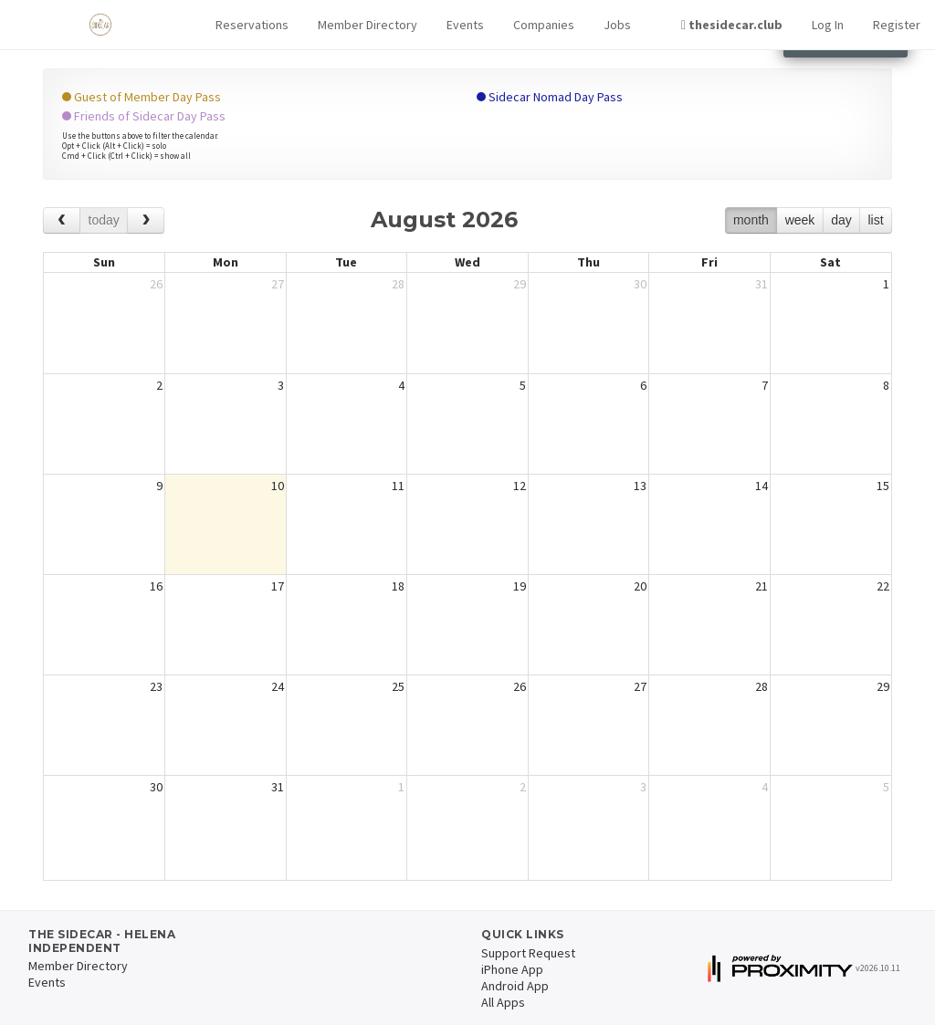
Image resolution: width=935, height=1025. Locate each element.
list (875, 220)
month (751, 220)
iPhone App (512, 969)
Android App (515, 986)
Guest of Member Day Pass (141, 97)
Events (465, 24)
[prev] (61, 220)
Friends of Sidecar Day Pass (144, 116)
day (841, 220)
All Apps (503, 1002)
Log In (828, 24)
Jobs (617, 24)
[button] (252, 25)
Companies (543, 24)
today (104, 220)
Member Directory (367, 24)
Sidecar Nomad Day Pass (550, 97)
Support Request (528, 953)
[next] (145, 220)
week (800, 220)
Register (896, 24)
